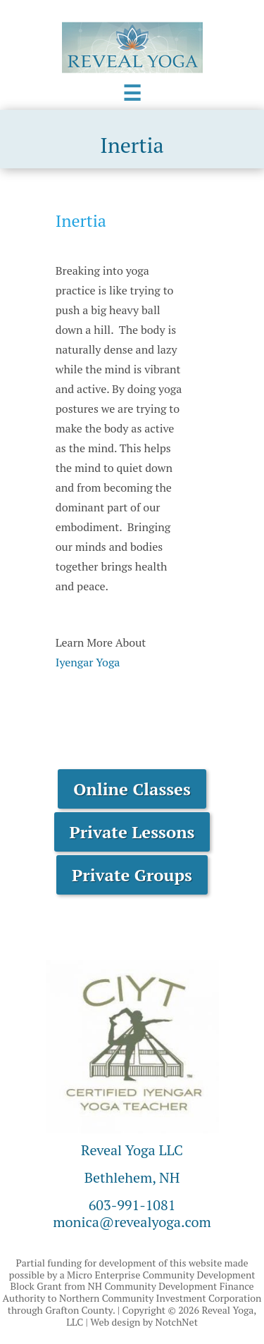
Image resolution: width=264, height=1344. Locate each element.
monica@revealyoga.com (132, 1221)
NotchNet (177, 1322)
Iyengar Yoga (88, 662)
